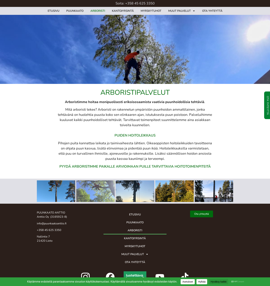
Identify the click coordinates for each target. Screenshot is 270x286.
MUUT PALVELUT (181, 11)
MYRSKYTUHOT (151, 11)
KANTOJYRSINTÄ (123, 11)
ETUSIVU (53, 11)
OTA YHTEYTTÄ (212, 11)
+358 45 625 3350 (140, 3)
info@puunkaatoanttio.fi (51, 223)
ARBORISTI (97, 11)
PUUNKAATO (75, 11)
